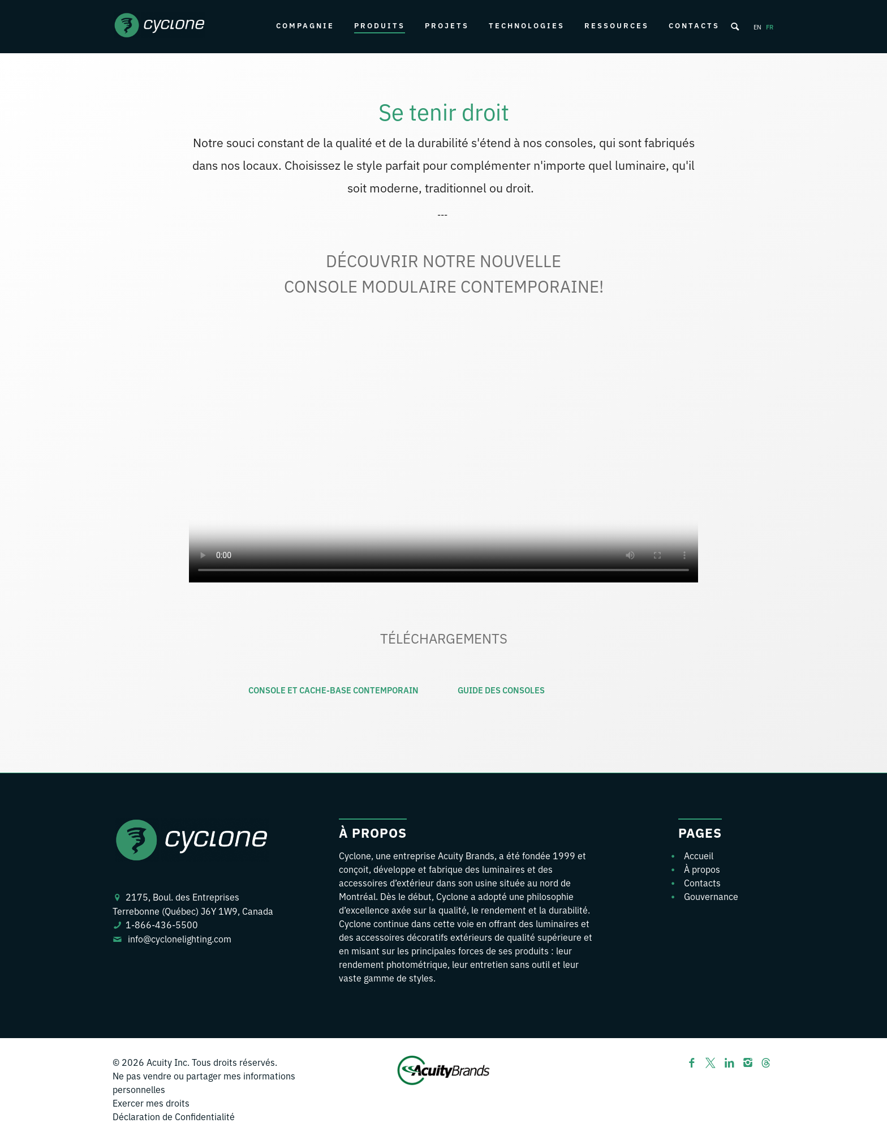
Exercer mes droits (151, 1102)
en (757, 26)
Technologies (527, 25)
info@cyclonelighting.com (179, 938)
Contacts (694, 25)
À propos (702, 869)
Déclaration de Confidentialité (174, 1116)
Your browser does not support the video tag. (443, 455)
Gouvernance (711, 896)
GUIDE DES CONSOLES (501, 690)
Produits (379, 25)
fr (769, 26)
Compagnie (305, 25)
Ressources (616, 25)
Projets (447, 25)
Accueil (698, 855)
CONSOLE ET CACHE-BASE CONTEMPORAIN (333, 690)
